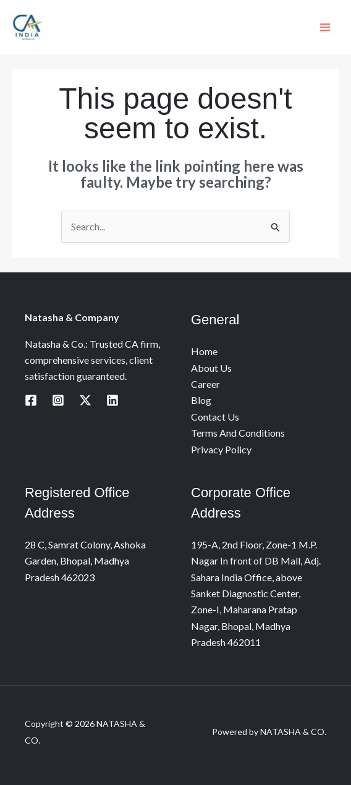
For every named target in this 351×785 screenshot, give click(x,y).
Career (205, 384)
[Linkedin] (112, 400)
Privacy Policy (221, 449)
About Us (211, 368)
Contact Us (215, 416)
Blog (201, 400)
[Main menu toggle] (325, 27)
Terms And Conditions (238, 433)
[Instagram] (58, 400)
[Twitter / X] (85, 400)
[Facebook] (31, 400)
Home (204, 351)
